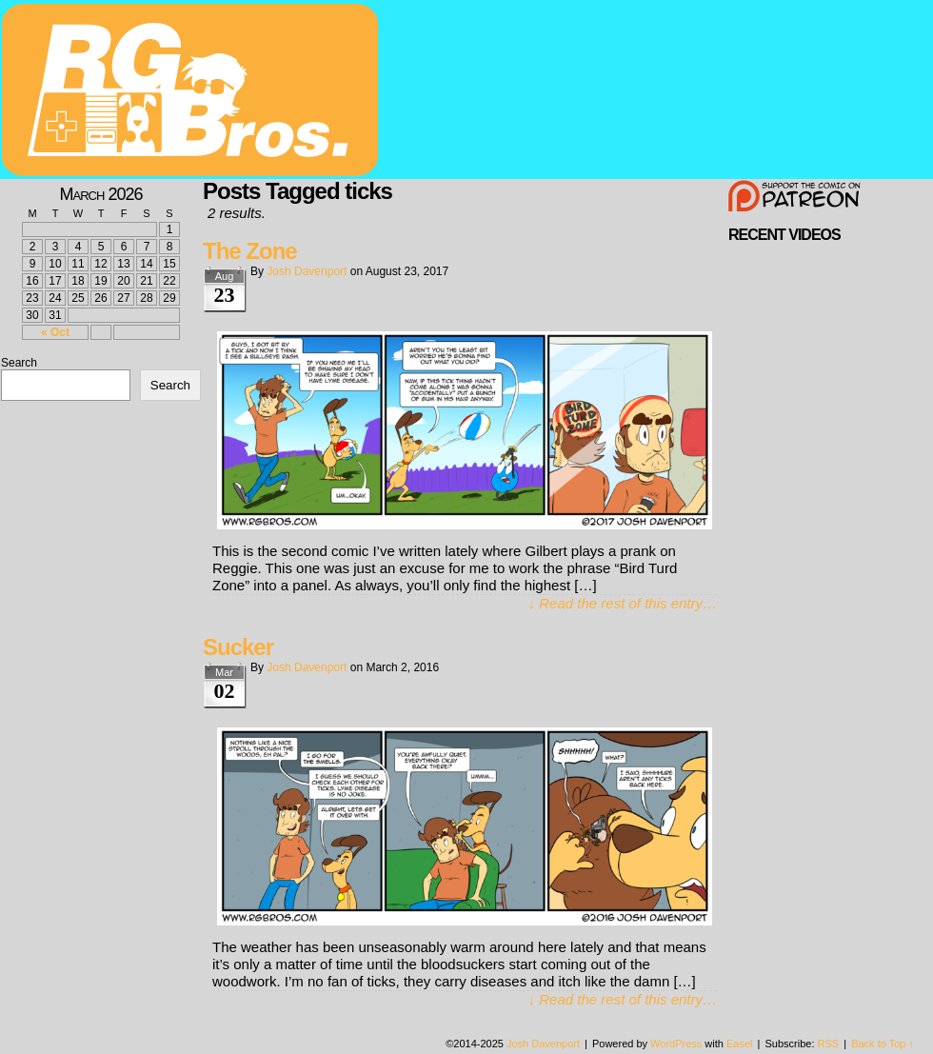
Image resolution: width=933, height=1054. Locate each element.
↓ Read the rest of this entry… (622, 603)
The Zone (250, 251)
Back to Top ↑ (882, 1043)
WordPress (676, 1043)
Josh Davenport (307, 271)
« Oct (55, 332)
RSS (829, 1043)
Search (19, 362)
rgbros (193, 92)
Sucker (238, 647)
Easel (739, 1043)
